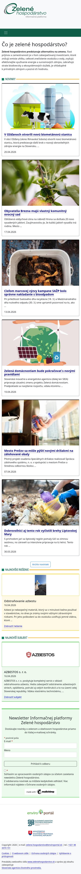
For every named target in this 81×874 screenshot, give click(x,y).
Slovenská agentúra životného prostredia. (21, 867)
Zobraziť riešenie (13, 626)
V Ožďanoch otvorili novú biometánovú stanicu (38, 134)
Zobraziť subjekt (13, 697)
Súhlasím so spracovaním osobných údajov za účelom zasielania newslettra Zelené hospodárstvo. (39, 776)
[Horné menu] (6, 24)
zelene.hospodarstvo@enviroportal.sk (44, 844)
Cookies (6, 853)
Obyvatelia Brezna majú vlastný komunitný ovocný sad (35, 212)
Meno (7, 750)
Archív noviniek (40, 564)
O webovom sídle (20, 853)
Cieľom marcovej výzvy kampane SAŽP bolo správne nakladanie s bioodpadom (35, 292)
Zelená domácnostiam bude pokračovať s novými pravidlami (39, 372)
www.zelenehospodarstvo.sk (41, 861)
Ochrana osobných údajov (44, 853)
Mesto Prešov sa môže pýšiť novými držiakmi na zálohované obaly (38, 452)
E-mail (8, 741)
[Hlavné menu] (6, 33)
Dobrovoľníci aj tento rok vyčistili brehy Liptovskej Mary (40, 532)
